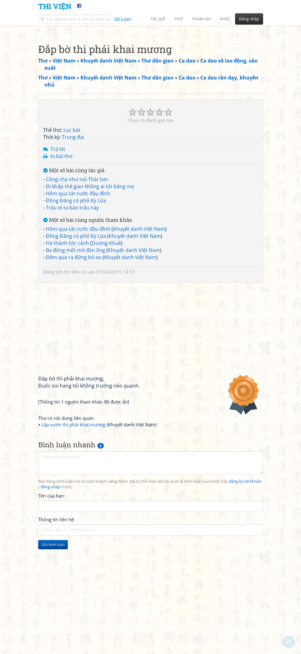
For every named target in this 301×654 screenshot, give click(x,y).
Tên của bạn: (51, 582)
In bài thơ (61, 242)
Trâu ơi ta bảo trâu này (72, 293)
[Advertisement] (150, 72)
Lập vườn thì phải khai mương (73, 511)
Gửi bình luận (53, 630)
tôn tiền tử (74, 358)
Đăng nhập (249, 19)
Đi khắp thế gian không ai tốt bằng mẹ (90, 272)
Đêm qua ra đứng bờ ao (73, 343)
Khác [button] (225, 19)
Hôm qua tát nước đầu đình (78, 279)
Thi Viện (54, 6)
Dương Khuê (106, 329)
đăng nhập (50, 573)
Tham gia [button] (201, 19)
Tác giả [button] (158, 19)
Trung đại (73, 223)
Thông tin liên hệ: (56, 606)
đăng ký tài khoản (245, 567)
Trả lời (58, 235)
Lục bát (71, 216)
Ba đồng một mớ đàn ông (75, 336)
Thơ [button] (178, 19)
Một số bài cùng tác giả (73, 257)
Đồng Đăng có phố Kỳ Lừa (76, 286)
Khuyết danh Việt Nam (139, 315)
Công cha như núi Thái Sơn (77, 265)
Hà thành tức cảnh (67, 329)
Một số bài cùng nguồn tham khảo (87, 306)
